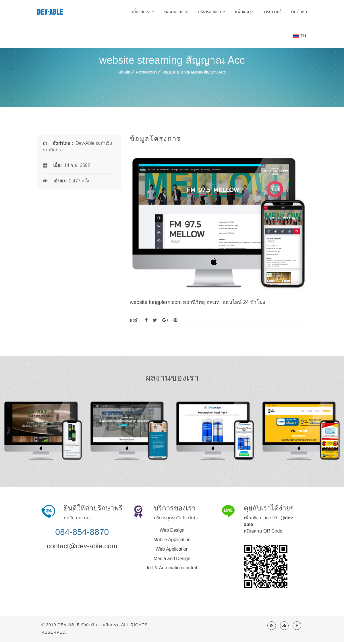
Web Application (172, 549)
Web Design (172, 530)
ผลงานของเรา (176, 12)
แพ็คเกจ (244, 12)
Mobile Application (171, 539)
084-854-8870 (82, 532)
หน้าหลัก (123, 72)
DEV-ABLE (50, 12)
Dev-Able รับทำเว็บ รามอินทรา (87, 625)
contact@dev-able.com (82, 546)
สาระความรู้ (272, 12)
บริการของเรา (211, 12)
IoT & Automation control (172, 567)
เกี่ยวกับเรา (143, 12)
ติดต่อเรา (299, 12)
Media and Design (172, 558)
